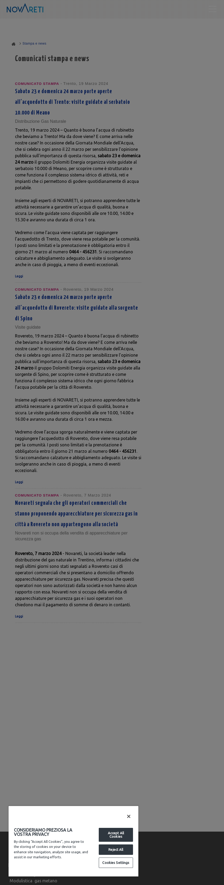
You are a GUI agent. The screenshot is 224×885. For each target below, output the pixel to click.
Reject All (115, 849)
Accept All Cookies (116, 834)
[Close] (129, 816)
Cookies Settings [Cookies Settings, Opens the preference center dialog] (115, 862)
